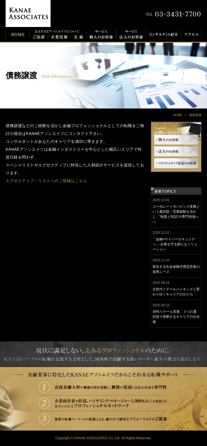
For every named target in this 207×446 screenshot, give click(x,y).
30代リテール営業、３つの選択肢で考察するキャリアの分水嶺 (176, 317)
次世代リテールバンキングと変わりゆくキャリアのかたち (176, 291)
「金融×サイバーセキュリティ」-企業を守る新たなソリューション (175, 244)
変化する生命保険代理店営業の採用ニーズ (176, 269)
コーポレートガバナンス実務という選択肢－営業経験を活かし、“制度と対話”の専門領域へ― (176, 214)
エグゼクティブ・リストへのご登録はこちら (46, 180)
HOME (177, 115)
